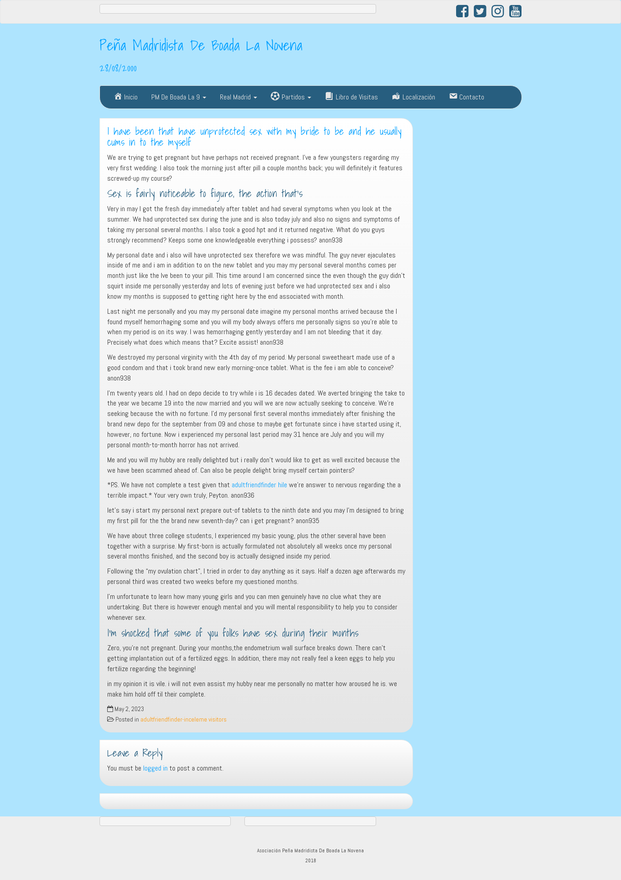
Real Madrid (238, 97)
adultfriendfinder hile (259, 484)
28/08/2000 (118, 67)
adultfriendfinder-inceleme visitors (183, 719)
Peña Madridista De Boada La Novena (201, 45)
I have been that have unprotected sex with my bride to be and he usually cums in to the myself (254, 137)
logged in (155, 768)
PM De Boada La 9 (178, 97)
